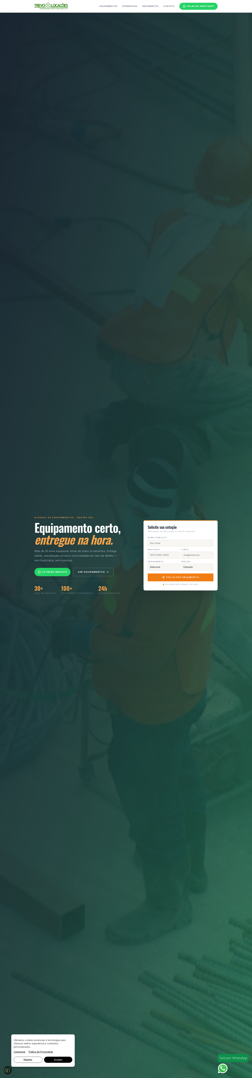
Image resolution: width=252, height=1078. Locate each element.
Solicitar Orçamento (180, 577)
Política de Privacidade (41, 1051)
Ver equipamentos (93, 572)
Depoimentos (150, 6)
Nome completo (157, 538)
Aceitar (58, 1059)
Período (186, 562)
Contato (169, 6)
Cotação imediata (52, 572)
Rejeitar (27, 1059)
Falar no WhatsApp (198, 6)
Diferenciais (129, 6)
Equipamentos (108, 6)
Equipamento (156, 562)
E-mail (185, 550)
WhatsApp (154, 550)
